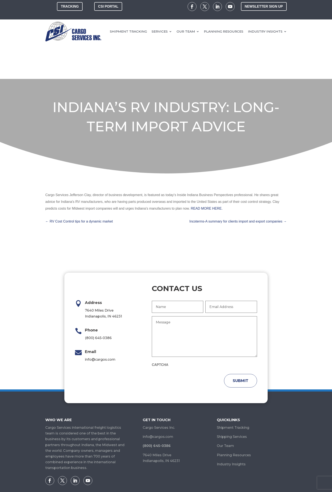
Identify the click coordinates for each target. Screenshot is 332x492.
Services (160, 31)
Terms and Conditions (218, 475)
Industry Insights (265, 31)
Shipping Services (232, 402)
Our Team (186, 31)
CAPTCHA (160, 329)
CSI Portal (108, 6)
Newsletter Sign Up (264, 6)
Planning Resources (223, 31)
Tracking (70, 6)
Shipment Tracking (128, 31)
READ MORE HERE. (207, 173)
